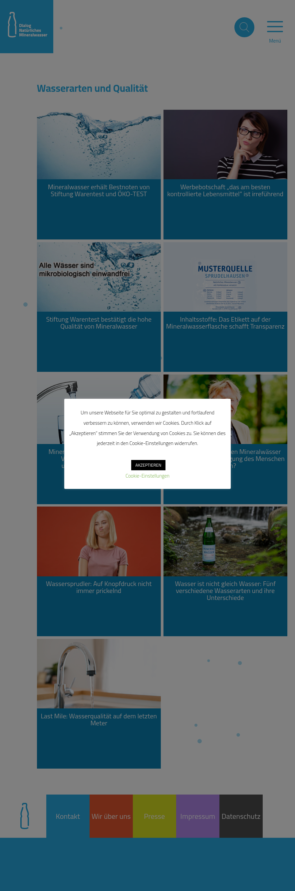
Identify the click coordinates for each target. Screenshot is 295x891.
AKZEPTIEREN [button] (148, 465)
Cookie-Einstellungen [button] (147, 476)
